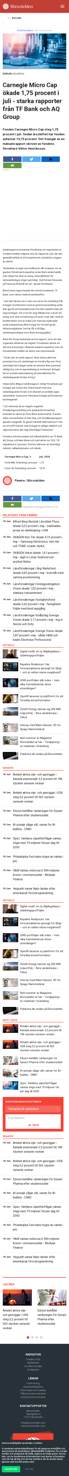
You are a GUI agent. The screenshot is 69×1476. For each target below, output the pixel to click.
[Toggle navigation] (62, 6)
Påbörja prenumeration (33, 1393)
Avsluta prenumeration (33, 1397)
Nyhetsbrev (33, 1362)
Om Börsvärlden (33, 1366)
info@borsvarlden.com (33, 1422)
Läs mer (29, 1469)
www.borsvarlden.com (33, 1426)
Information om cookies (33, 1390)
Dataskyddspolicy (33, 1386)
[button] (28, 1337)
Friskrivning (33, 1383)
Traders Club (33, 1359)
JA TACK (33, 1125)
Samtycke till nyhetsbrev (23, 1109)
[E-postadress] (33, 1118)
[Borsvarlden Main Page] (18, 6)
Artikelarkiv (33, 1369)
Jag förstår (11, 1469)
